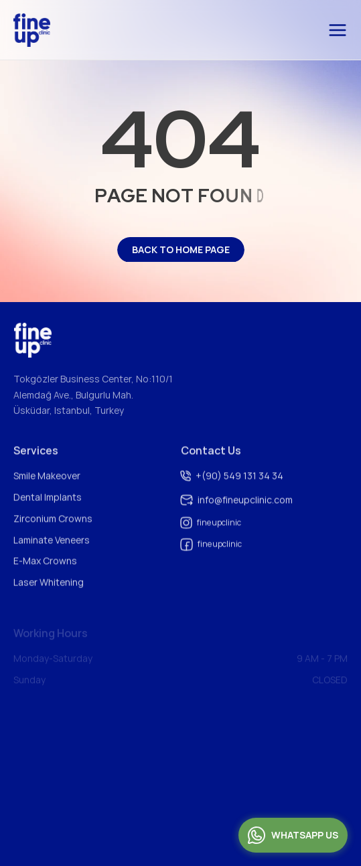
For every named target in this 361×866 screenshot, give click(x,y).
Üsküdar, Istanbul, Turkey (68, 412)
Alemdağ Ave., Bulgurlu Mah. (73, 396)
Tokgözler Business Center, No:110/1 (93, 380)
